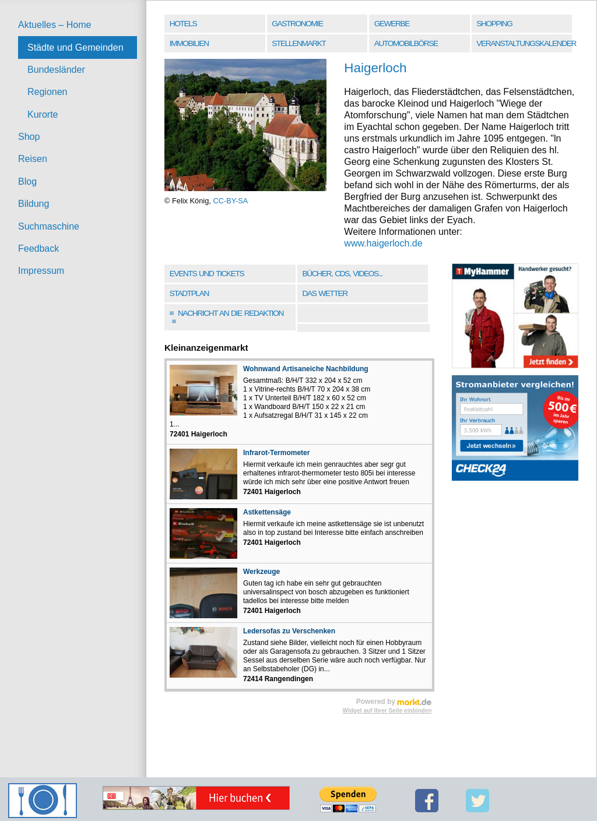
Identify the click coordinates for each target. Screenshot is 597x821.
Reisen (32, 159)
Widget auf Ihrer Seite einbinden (387, 710)
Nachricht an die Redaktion (226, 317)
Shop (29, 137)
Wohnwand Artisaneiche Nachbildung (305, 369)
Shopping (494, 23)
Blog (27, 181)
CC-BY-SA (230, 200)
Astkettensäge (267, 512)
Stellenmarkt (298, 43)
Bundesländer (56, 70)
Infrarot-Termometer (276, 453)
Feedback (38, 248)
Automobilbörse (406, 43)
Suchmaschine (48, 226)
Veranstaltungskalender (525, 43)
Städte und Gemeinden (75, 47)
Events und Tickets (207, 273)
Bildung (33, 204)
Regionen (47, 92)
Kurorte (42, 114)
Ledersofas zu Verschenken (289, 631)
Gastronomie (297, 23)
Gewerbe (391, 23)
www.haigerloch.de (383, 243)
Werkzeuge (261, 572)
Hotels (183, 23)
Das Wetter (324, 293)
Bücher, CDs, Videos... (342, 273)
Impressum (41, 271)
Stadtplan (189, 293)
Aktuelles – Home (54, 25)
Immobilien (189, 43)
